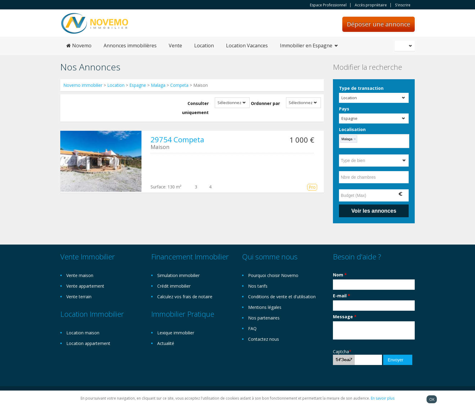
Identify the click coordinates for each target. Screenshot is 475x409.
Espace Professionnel (328, 5)
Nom (340, 275)
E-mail (341, 296)
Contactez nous (263, 339)
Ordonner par (265, 103)
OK (431, 399)
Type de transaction (361, 88)
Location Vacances (247, 45)
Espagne (137, 85)
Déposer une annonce (378, 24)
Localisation (352, 129)
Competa (179, 85)
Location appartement (88, 343)
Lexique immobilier (175, 333)
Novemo (78, 45)
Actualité (165, 343)
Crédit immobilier (174, 286)
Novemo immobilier (82, 85)
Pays (344, 109)
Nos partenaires (264, 318)
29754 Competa (177, 139)
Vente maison (79, 275)
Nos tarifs (257, 286)
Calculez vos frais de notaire (184, 296)
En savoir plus (382, 398)
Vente (175, 45)
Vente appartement (85, 286)
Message (345, 316)
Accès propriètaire (371, 5)
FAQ (252, 328)
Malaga (158, 85)
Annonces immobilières (130, 45)
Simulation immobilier (178, 275)
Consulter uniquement (195, 107)
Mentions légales (264, 307)
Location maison (82, 333)
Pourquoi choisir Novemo (273, 275)
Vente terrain (78, 296)
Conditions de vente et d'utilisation (282, 296)
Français (405, 46)
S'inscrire (402, 5)
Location (204, 45)
